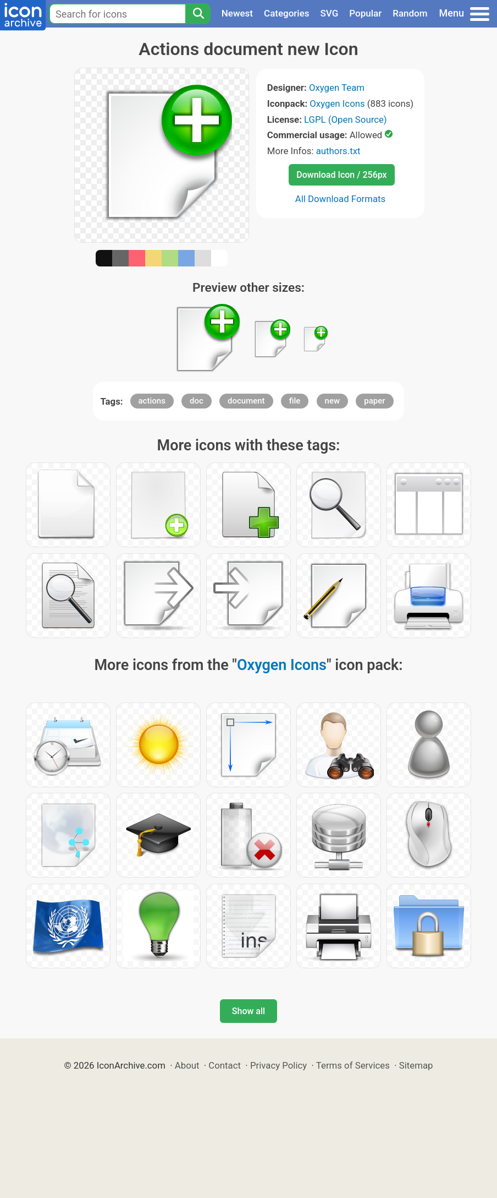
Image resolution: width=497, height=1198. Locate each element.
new (332, 401)
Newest (237, 13)
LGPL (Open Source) (345, 119)
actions (152, 401)
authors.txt (338, 150)
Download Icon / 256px (341, 175)
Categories (287, 13)
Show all (248, 1011)
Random (410, 13)
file (295, 401)
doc (196, 401)
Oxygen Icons (337, 103)
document (246, 401)
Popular (365, 13)
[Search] (198, 13)
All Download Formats (340, 198)
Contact (224, 1065)
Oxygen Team (337, 87)
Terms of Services (353, 1065)
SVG (330, 13)
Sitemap (416, 1065)
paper (374, 401)
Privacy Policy (278, 1065)
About (187, 1065)
